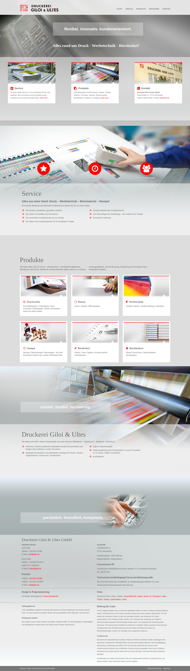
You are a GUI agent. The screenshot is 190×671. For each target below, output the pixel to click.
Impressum (166, 668)
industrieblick (115, 599)
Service (129, 9)
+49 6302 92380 (35, 578)
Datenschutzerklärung (154, 668)
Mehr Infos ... (44, 98)
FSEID (99, 599)
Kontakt (166, 9)
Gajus (140, 596)
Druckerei (154, 9)
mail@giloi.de (33, 585)
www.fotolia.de (130, 596)
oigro (164, 596)
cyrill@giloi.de (33, 554)
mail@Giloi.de (164, 98)
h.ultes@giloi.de (34, 569)
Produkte (141, 9)
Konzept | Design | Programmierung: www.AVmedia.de (37, 668)
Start (119, 9)
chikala (106, 599)
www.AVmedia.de (51, 596)
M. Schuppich (155, 596)
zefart (124, 599)
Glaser (146, 596)
